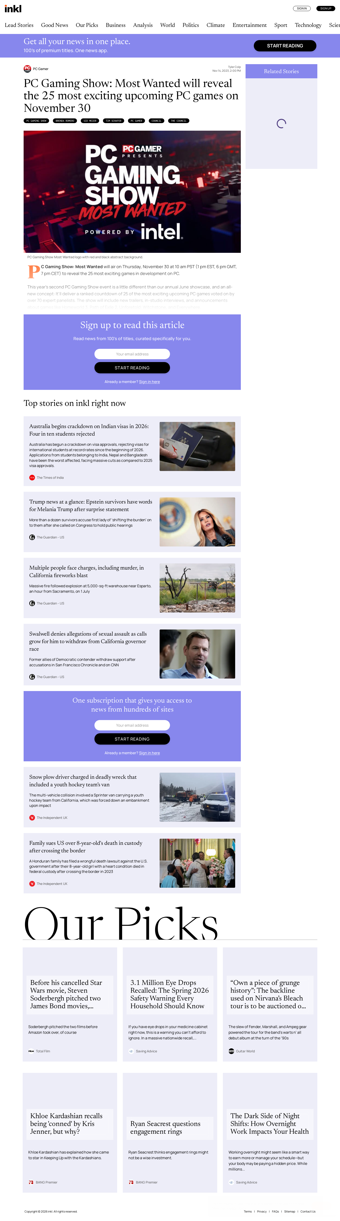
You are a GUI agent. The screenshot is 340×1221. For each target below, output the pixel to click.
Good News (54, 25)
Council (157, 120)
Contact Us (308, 1211)
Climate (216, 25)
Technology (308, 25)
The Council (179, 120)
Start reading (285, 45)
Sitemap (289, 1211)
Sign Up (325, 8)
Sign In (302, 8)
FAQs (275, 1211)
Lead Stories (19, 25)
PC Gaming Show (36, 120)
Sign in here (149, 381)
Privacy (262, 1211)
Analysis (143, 25)
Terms (248, 1211)
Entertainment (250, 25)
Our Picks (87, 25)
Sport (280, 25)
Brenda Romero (65, 120)
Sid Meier (90, 120)
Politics (191, 25)
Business (116, 25)
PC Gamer (136, 120)
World (167, 25)
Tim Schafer (113, 120)
